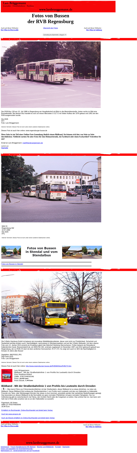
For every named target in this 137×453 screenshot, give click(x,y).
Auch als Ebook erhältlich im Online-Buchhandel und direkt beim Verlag (28, 418)
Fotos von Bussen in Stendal (12, 264)
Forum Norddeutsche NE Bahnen (23, 447)
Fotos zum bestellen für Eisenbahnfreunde (17, 449)
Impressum (5, 447)
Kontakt (58, 447)
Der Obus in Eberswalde (9, 30)
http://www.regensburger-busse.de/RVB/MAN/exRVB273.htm (48, 366)
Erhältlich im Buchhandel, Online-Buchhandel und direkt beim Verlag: (27, 410)
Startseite (66, 447)
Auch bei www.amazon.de (11, 414)
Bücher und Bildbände (45, 447)
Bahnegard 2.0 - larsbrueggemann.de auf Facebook (20, 451)
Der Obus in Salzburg (94, 30)
